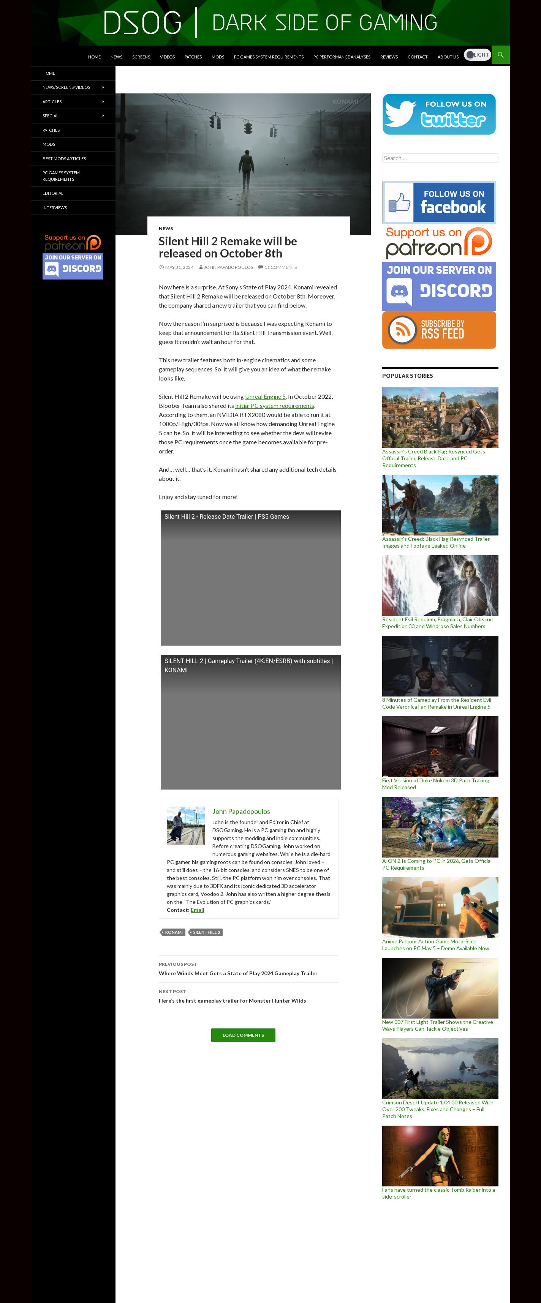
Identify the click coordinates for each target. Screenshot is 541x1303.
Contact (418, 56)
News (116, 56)
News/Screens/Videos (66, 87)
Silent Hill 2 (206, 932)
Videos (167, 56)
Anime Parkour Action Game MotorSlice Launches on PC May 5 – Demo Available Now (435, 944)
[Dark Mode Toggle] (477, 55)
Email (197, 910)
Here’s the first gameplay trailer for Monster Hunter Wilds (249, 995)
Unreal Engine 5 (265, 396)
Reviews (389, 56)
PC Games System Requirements (269, 56)
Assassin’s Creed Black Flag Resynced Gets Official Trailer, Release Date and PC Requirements (433, 458)
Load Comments (243, 1035)
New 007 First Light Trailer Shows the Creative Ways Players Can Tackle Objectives (437, 1025)
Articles (52, 101)
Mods (218, 56)
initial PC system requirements (274, 405)
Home (94, 56)
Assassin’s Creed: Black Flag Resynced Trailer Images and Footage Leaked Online (436, 542)
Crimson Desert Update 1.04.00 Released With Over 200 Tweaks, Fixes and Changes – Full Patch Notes (438, 1109)
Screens (141, 56)
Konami (174, 932)
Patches (193, 56)
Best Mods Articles (64, 158)
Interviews (55, 207)
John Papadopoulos (228, 267)
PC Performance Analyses (341, 56)
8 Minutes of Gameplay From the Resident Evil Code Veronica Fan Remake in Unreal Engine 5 (436, 703)
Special (51, 115)
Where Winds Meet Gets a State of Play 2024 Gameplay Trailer (249, 968)
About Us (448, 56)
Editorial (53, 193)
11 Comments (280, 267)
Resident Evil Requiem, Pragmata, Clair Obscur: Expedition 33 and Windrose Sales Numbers (438, 622)
